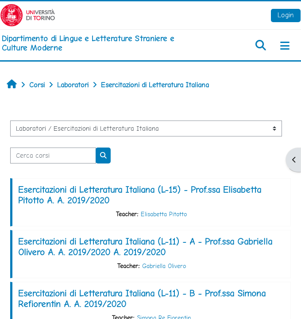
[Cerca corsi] (53, 155)
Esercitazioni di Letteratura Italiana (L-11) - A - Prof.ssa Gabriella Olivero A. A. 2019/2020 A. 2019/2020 (145, 246)
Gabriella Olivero (164, 266)
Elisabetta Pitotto (164, 214)
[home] (100, 43)
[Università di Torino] (27, 14)
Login (286, 15)
